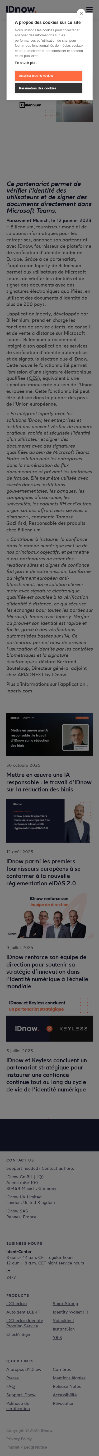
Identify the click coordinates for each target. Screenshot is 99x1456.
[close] (81, 13)
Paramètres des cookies (37, 88)
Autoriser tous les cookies (36, 75)
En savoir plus (25, 63)
